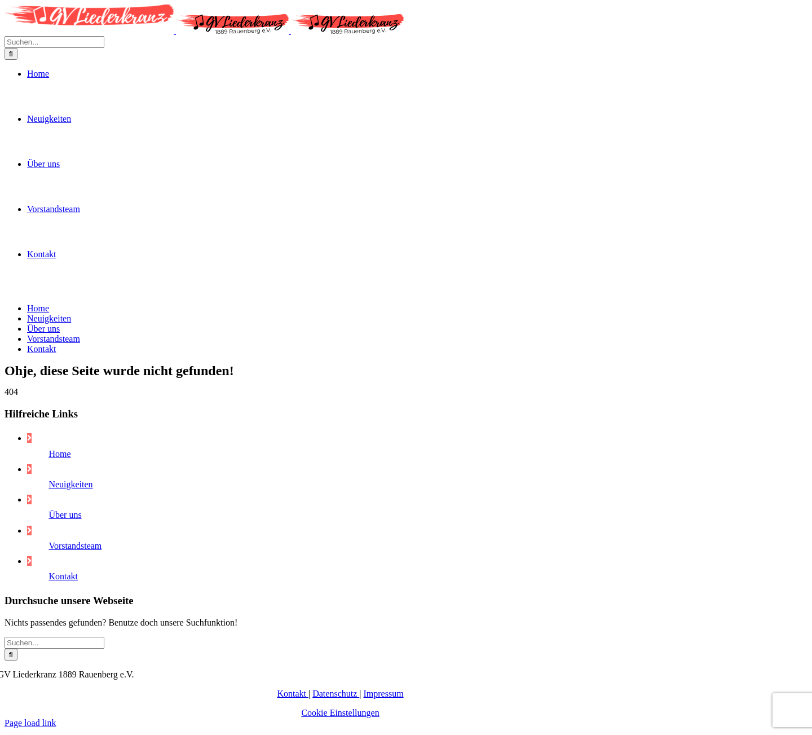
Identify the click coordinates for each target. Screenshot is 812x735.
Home (59, 698)
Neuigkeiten (70, 729)
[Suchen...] (54, 341)
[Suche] (11, 353)
